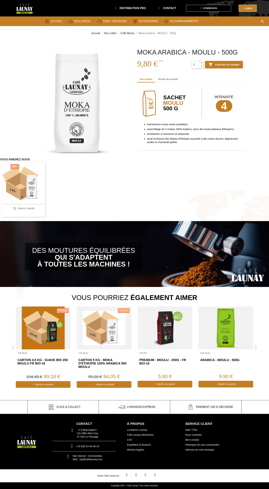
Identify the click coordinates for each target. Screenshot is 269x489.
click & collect (68, 406)
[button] (130, 8)
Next (256, 347)
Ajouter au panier (224, 64)
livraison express (141, 406)
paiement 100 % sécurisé (214, 406)
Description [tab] (146, 79)
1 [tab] (134, 390)
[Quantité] (196, 64)
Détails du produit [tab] (168, 79)
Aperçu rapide (23, 208)
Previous (13, 347)
